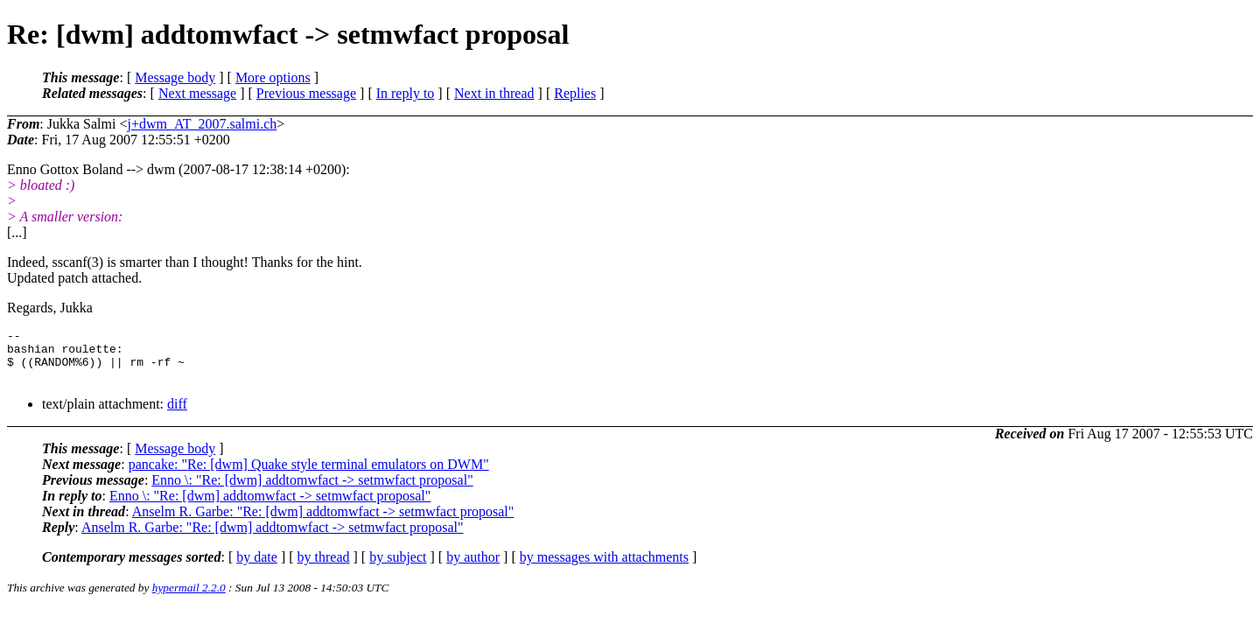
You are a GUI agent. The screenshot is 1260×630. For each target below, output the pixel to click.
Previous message (306, 93)
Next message (197, 93)
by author (473, 567)
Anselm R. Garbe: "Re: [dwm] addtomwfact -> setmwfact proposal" (323, 521)
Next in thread (494, 93)
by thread (324, 567)
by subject (397, 567)
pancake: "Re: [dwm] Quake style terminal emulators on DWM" (309, 474)
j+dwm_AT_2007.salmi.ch (201, 123)
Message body (175, 77)
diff (177, 414)
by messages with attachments (604, 567)
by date (256, 567)
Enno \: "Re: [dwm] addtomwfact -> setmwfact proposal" (311, 490)
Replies (575, 93)
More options (273, 77)
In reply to (405, 93)
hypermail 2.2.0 (189, 598)
